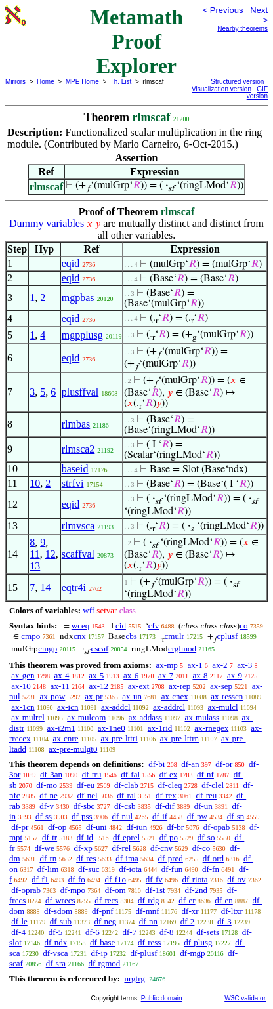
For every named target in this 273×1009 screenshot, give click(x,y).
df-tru (92, 774)
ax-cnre (65, 738)
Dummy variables (46, 223)
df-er (186, 900)
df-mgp (192, 953)
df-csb (125, 806)
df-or (223, 764)
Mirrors (15, 81)
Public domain (161, 998)
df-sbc (84, 806)
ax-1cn (22, 707)
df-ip (99, 953)
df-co (201, 848)
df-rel (121, 848)
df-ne (48, 795)
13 (35, 565)
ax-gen (22, 675)
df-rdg (148, 900)
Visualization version (221, 89)
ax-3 (244, 665)
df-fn (210, 869)
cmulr (174, 636)
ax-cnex (174, 696)
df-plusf (143, 953)
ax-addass (145, 717)
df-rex (166, 795)
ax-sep (221, 686)
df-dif (165, 806)
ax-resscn (227, 696)
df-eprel (126, 837)
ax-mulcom (86, 717)
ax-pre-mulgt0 (73, 749)
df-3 (224, 921)
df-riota (195, 879)
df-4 (18, 932)
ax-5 (96, 675)
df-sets (207, 932)
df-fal (130, 774)
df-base (102, 942)
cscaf (100, 648)
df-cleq (170, 785)
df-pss (82, 816)
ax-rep (179, 686)
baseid (75, 468)
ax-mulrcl (28, 717)
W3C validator (245, 998)
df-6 (92, 932)
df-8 (166, 932)
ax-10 (21, 686)
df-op (57, 827)
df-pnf (103, 911)
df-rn (47, 858)
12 (50, 554)
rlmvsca (78, 525)
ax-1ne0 (111, 728)
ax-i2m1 (61, 728)
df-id (85, 837)
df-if (159, 816)
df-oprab (26, 890)
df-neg (105, 921)
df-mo (46, 785)
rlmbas (76, 424)
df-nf (205, 774)
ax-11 (60, 686)
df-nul (122, 816)
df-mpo (72, 890)
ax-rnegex (211, 728)
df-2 (187, 921)
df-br (175, 827)
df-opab (216, 827)
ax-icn (67, 707)
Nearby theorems (242, 28)
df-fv (154, 879)
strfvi (73, 483)
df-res (86, 858)
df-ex (168, 774)
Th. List (121, 81)
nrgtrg (134, 978)
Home (45, 81)
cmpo (30, 636)
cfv (153, 625)
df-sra (56, 963)
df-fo (76, 879)
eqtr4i (74, 587)
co (243, 625)
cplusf (227, 636)
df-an (190, 764)
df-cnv (161, 848)
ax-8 (199, 675)
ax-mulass (201, 717)
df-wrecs (60, 900)
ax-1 (195, 665)
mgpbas (78, 297)
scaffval (78, 554)
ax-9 (234, 675)
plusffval (80, 392)
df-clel (212, 785)
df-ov (236, 879)
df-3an (51, 774)
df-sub (61, 921)
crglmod (182, 648)
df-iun (136, 827)
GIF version (257, 92)
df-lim (48, 869)
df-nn (148, 921)
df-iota (130, 869)
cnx (80, 636)
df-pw (197, 816)
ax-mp (167, 665)
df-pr (19, 827)
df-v (46, 806)
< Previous (223, 10)
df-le (19, 921)
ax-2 (219, 665)
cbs (130, 636)
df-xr (190, 911)
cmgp (47, 648)
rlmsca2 (78, 449)
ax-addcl (116, 707)
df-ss (43, 816)
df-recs (106, 900)
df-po (168, 837)
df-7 (130, 932)
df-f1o (116, 879)
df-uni (96, 827)
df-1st (155, 890)
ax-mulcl (223, 707)
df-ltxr (232, 911)
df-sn (236, 816)
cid (121, 625)
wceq (80, 625)
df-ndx (56, 942)
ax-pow (52, 696)
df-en (223, 900)
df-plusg (198, 942)
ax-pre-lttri (118, 738)
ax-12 (98, 686)
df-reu (206, 795)
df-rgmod (104, 963)
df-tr (49, 837)
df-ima (127, 858)
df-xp (83, 848)
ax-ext (138, 686)
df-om (115, 890)
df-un (203, 806)
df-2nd (195, 890)
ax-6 (130, 675)
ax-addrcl (169, 707)
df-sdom (58, 911)
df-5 (56, 932)
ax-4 (61, 675)
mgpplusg (82, 334)
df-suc (89, 869)
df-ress (149, 942)
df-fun (172, 869)
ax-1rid (160, 728)
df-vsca (55, 953)
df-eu (85, 785)
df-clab (126, 785)
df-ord (213, 858)
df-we (44, 848)
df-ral (126, 795)
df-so (206, 837)
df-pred (170, 858)
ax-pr (93, 696)
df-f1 (40, 879)
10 (35, 483)
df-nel (87, 795)
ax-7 (165, 675)
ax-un (132, 696)
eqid (71, 263)
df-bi (156, 764)
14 (45, 587)
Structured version (237, 81)
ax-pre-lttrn (179, 738)
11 (34, 554)
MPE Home (82, 81)
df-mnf (147, 911)
